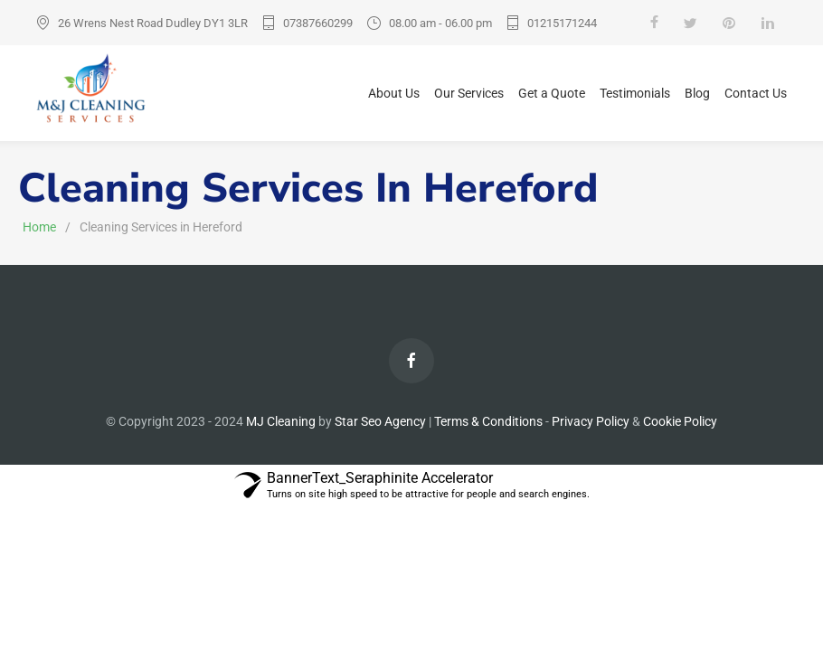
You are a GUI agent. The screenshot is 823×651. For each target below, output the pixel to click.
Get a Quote (551, 93)
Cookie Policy (680, 421)
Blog (697, 93)
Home (39, 227)
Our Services (469, 93)
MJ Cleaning (282, 421)
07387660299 (318, 23)
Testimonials (635, 93)
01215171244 (562, 23)
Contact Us (755, 93)
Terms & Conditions (488, 421)
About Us (394, 93)
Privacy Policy (590, 421)
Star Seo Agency (380, 421)
